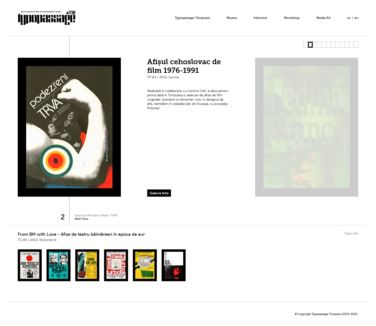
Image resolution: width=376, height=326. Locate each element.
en (356, 18)
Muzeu (232, 18)
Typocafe (351, 233)
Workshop (292, 18)
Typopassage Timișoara (192, 18)
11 (351, 45)
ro (349, 18)
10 (346, 45)
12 (355, 45)
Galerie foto (159, 193)
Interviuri (260, 18)
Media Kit (323, 18)
